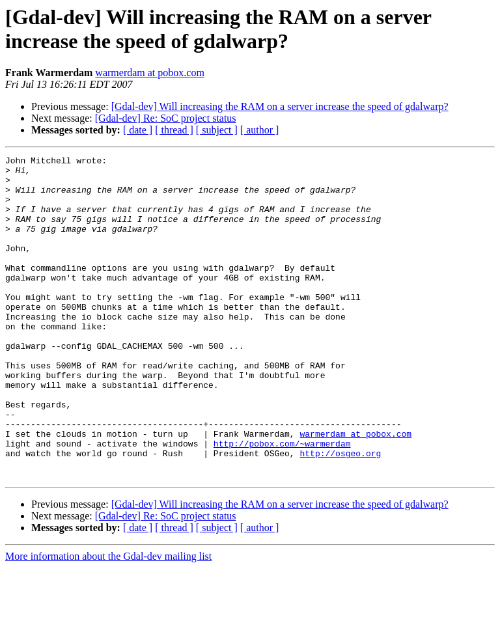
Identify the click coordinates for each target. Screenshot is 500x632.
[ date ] (137, 129)
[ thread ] (174, 129)
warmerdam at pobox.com (149, 72)
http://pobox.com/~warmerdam (282, 502)
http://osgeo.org (340, 513)
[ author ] (259, 129)
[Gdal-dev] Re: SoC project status (165, 118)
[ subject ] (217, 129)
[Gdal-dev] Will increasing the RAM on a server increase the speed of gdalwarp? (280, 106)
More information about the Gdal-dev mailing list (108, 620)
